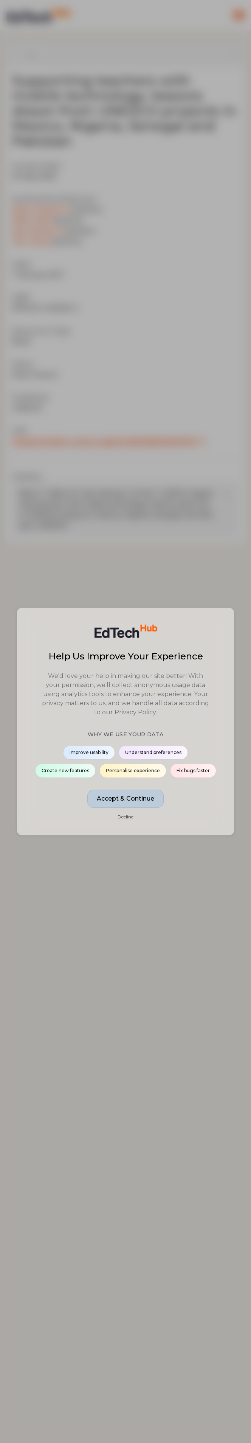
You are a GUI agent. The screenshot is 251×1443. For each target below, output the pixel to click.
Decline (125, 817)
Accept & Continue (125, 798)
